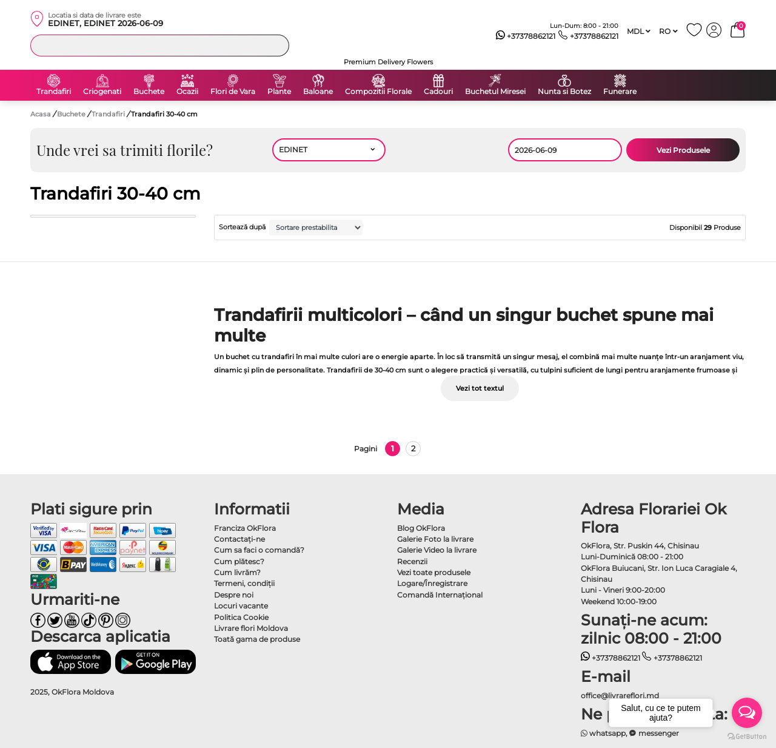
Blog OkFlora (421, 528)
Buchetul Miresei (495, 91)
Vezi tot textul (480, 388)
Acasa (40, 114)
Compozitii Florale (378, 91)
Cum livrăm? (237, 572)
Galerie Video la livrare (437, 549)
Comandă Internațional (440, 594)
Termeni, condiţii (244, 583)
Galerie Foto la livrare (435, 539)
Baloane (318, 91)
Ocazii (187, 91)
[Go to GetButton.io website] (747, 736)
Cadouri (438, 91)
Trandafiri (53, 91)
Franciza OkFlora (245, 528)
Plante (279, 91)
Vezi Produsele (683, 150)
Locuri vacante (241, 605)
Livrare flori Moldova (251, 628)
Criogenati (102, 91)
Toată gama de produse (257, 639)
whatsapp (603, 733)
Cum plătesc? (239, 561)
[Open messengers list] (747, 713)
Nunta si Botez (564, 91)
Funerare (620, 91)
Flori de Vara (232, 91)
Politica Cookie (241, 617)
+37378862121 (526, 36)
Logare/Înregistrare (432, 583)
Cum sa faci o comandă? (259, 549)
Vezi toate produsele (433, 572)
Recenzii (412, 561)
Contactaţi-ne (239, 539)
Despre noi (233, 594)
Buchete (148, 91)
